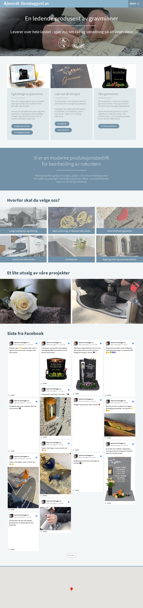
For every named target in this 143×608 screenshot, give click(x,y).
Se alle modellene (108, 126)
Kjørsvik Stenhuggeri (26, 4)
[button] (71, 582)
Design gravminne (22, 126)
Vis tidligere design (22, 132)
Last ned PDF (63, 130)
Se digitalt (62, 123)
